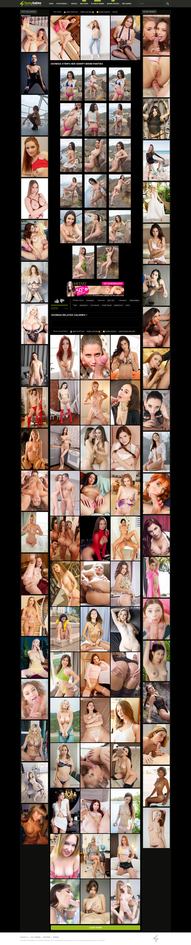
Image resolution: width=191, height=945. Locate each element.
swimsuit (84, 305)
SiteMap (56, 937)
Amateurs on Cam (127, 331)
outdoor (95, 305)
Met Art (111, 300)
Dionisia (90, 300)
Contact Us (24, 937)
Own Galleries (35, 937)
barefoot (118, 305)
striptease (107, 305)
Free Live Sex (87, 12)
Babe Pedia (26, 16)
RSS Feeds (46, 937)
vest (128, 305)
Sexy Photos (71, 12)
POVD (115, 12)
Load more (95, 927)
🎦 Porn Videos (103, 12)
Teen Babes (134, 300)
